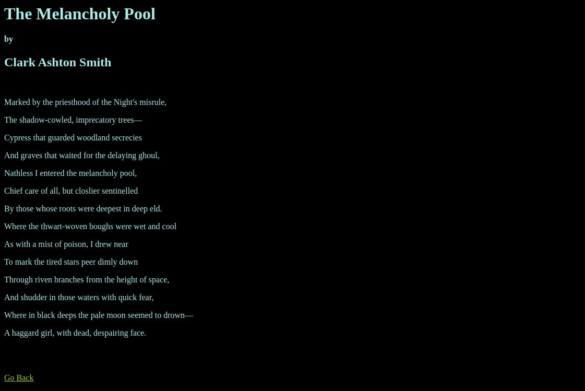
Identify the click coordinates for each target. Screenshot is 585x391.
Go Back (18, 377)
